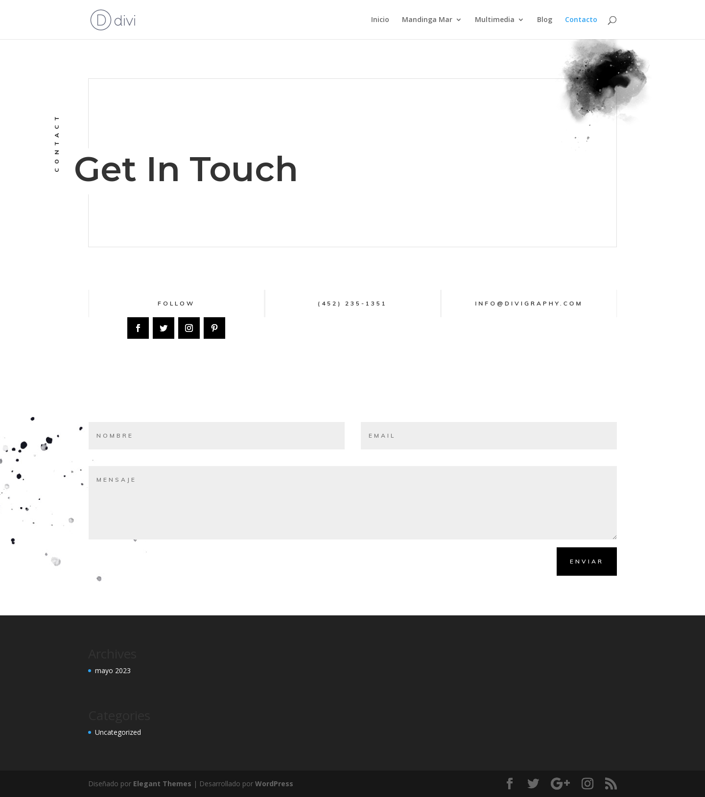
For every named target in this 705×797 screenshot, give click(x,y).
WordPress (274, 783)
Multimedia (495, 20)
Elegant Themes (162, 783)
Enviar (587, 561)
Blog (544, 20)
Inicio (380, 20)
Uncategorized (118, 732)
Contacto (581, 20)
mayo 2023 (113, 670)
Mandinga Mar (427, 20)
